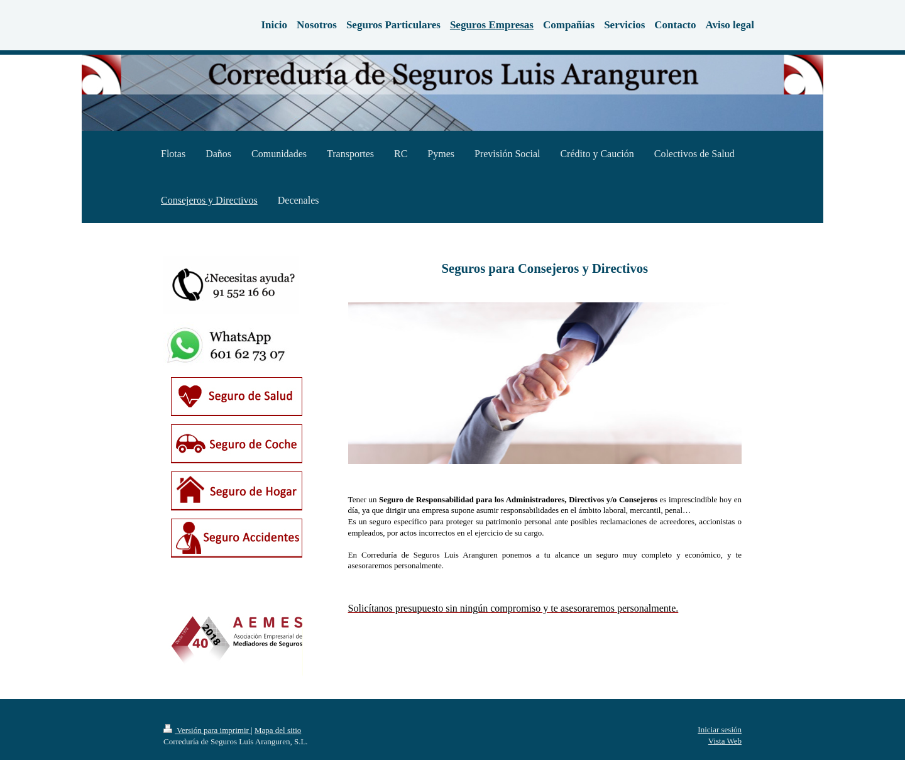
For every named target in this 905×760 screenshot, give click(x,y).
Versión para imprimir (207, 730)
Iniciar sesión (720, 729)
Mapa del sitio (278, 730)
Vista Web (725, 741)
